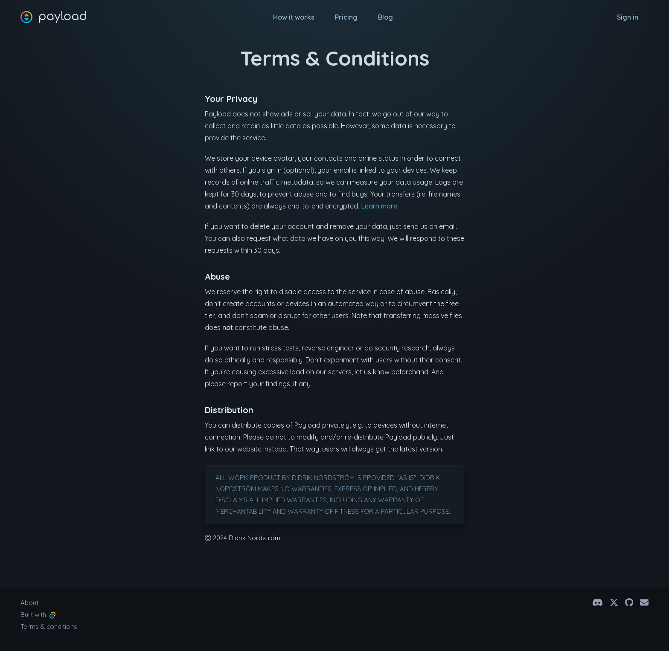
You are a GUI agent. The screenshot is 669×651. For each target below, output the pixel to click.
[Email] (644, 602)
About (29, 603)
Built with (37, 614)
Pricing (346, 17)
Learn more (379, 206)
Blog (385, 17)
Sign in (627, 17)
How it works (293, 17)
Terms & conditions (48, 626)
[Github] (629, 602)
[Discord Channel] (597, 602)
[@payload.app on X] (614, 602)
